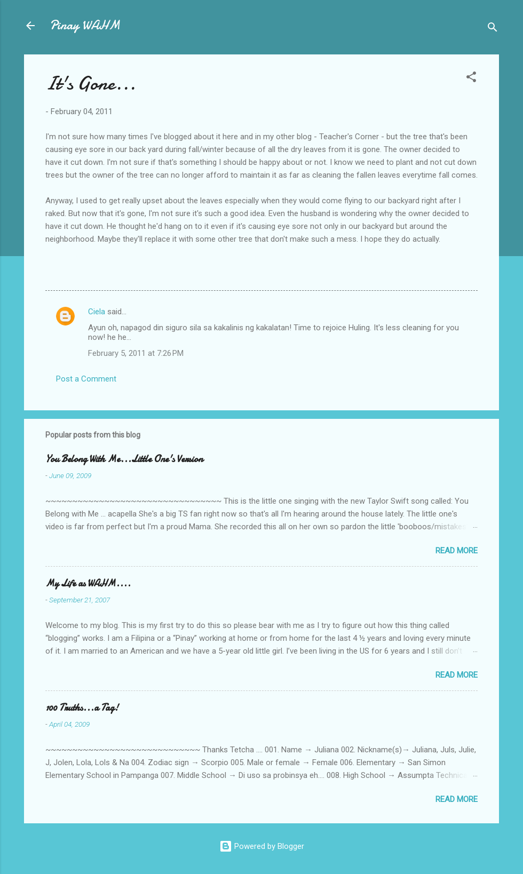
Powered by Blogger (261, 846)
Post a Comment (86, 379)
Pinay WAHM (85, 25)
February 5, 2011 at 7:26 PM (136, 353)
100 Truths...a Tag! (81, 707)
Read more (456, 550)
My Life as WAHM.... (88, 583)
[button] (471, 78)
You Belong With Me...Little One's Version (124, 459)
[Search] (492, 29)
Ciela (96, 311)
